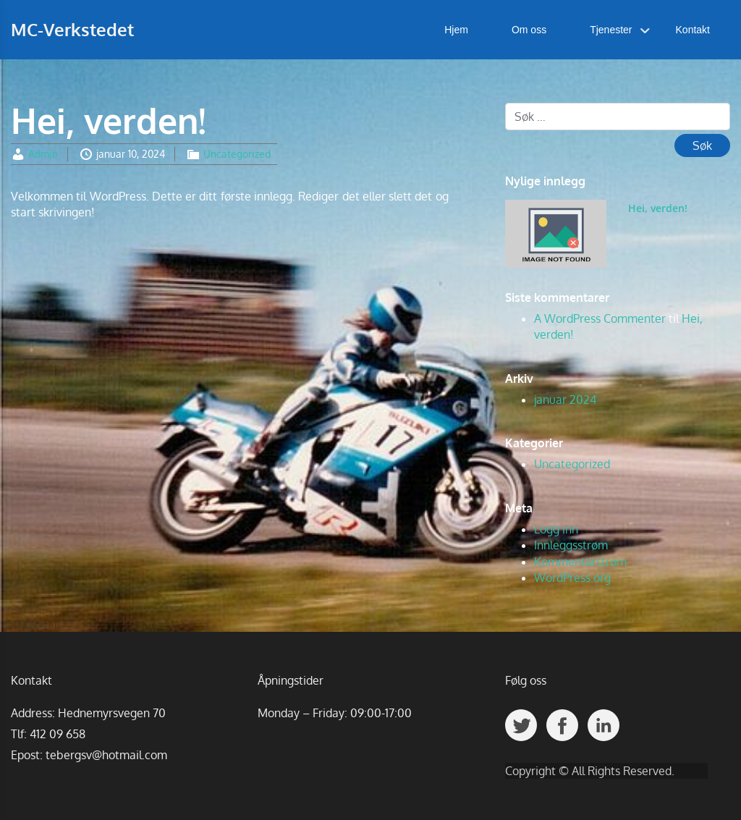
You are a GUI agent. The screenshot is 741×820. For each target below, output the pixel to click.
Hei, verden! (657, 208)
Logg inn (556, 529)
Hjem (456, 29)
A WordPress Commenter (600, 318)
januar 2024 (565, 399)
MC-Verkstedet (72, 29)
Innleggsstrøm (571, 545)
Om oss (529, 29)
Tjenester (611, 29)
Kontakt (693, 29)
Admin (43, 154)
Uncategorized (237, 154)
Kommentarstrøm (580, 561)
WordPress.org (572, 577)
